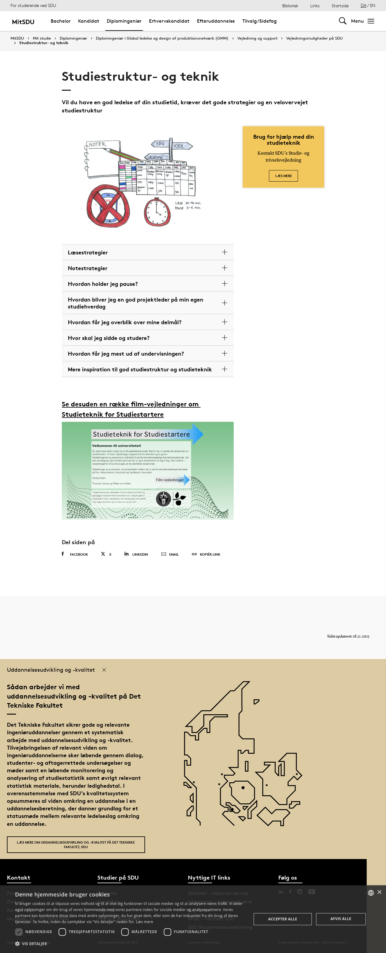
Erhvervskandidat (169, 21)
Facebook (75, 554)
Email (170, 554)
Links (315, 5)
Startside (340, 5)
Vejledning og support (257, 38)
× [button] (379, 892)
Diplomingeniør (124, 21)
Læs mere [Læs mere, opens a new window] (144, 921)
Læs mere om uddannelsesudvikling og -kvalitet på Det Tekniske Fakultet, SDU (76, 844)
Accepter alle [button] (282, 919)
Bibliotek (290, 5)
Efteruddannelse (216, 21)
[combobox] (371, 893)
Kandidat (88, 21)
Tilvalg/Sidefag (259, 21)
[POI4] (245, 790)
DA (363, 5)
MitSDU (17, 38)
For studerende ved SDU (33, 5)
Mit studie (42, 38)
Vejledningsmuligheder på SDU (314, 38)
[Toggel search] (342, 21)
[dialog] (193, 919)
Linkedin (136, 554)
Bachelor (61, 21)
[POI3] (234, 812)
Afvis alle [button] (341, 918)
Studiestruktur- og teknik (43, 43)
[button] (130, 944)
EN (372, 5)
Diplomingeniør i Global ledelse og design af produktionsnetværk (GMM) (162, 38)
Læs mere (283, 175)
